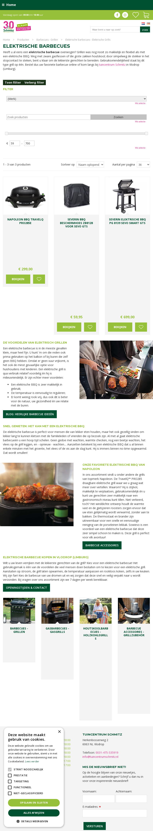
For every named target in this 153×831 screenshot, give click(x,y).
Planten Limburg (75, 808)
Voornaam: (89, 629)
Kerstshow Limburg (72, 812)
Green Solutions (113, 826)
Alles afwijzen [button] (34, 812)
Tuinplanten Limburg (130, 808)
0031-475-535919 (107, 590)
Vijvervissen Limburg (131, 812)
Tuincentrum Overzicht (137, 826)
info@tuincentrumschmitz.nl (100, 594)
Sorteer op (68, 164)
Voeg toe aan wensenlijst (39, 241)
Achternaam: (124, 629)
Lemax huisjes (111, 812)
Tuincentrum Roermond (105, 816)
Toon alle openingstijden (22, 615)
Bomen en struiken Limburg (101, 808)
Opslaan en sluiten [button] (34, 802)
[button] (34, 821)
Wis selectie (140, 103)
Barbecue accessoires (102, 460)
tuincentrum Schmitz (112, 64)
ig (125, 15)
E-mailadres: (91, 644)
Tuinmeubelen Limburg (78, 816)
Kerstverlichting (92, 812)
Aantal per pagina (123, 164)
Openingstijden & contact (26, 502)
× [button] (59, 731)
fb (117, 15)
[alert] (34, 777)
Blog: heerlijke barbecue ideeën (30, 328)
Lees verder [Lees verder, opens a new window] (32, 761)
